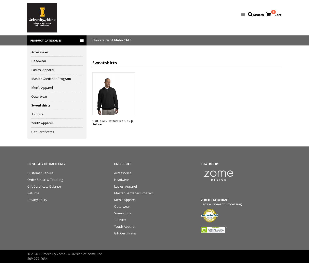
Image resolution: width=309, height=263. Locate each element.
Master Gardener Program (51, 79)
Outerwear (39, 96)
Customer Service (40, 173)
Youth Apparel (42, 123)
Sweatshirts (40, 105)
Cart (278, 15)
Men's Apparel (42, 87)
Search (258, 15)
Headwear (38, 61)
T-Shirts (37, 114)
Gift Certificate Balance (44, 186)
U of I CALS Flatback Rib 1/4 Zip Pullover (112, 122)
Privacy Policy (37, 200)
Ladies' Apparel (42, 70)
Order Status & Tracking (45, 180)
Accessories (39, 52)
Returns (33, 193)
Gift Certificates (42, 132)
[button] (57, 40)
